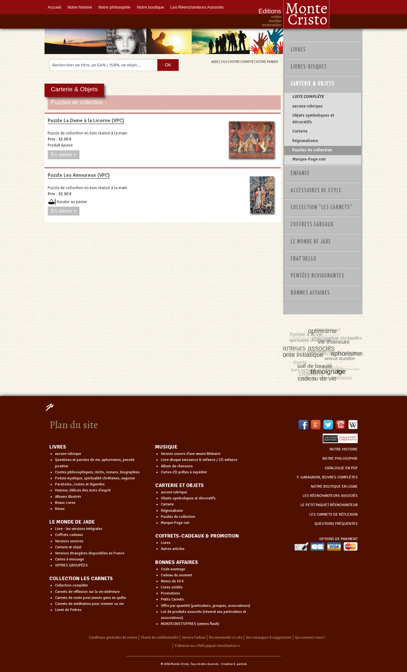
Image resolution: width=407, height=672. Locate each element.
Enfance (300, 173)
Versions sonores (69, 541)
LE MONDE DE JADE (72, 522)
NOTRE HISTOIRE (344, 449)
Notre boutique (150, 7)
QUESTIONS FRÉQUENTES (336, 523)
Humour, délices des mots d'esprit (83, 490)
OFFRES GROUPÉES (71, 565)
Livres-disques (309, 67)
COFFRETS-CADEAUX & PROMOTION (197, 536)
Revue (60, 508)
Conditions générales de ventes (113, 637)
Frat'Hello (303, 259)
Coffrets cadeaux (69, 534)
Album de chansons (177, 466)
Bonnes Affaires (310, 293)
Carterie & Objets (313, 84)
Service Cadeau (194, 637)
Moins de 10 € (172, 581)
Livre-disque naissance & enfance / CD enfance (199, 459)
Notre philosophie (114, 7)
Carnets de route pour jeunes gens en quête (90, 597)
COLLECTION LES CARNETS (81, 578)
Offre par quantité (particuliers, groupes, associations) (205, 605)
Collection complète (71, 585)
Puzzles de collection (312, 150)
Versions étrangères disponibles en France (89, 553)
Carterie (299, 131)
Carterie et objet (68, 547)
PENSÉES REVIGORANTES (317, 276)
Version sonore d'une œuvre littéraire (190, 453)
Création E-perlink (234, 664)
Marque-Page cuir (309, 159)
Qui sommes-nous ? (310, 637)
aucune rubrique (307, 106)
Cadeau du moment (176, 575)
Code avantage (173, 569)
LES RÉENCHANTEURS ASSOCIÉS (330, 495)
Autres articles (172, 548)
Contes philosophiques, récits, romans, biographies (97, 472)
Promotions (170, 593)
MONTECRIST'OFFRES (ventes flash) (190, 623)
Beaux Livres (65, 502)
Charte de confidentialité (160, 637)
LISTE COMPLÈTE (308, 96)
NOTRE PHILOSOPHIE (340, 458)
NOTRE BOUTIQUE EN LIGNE (334, 486)
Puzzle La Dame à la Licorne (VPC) (86, 120)
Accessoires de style (316, 191)
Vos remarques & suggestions (269, 637)
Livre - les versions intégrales (78, 528)
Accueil (54, 7)
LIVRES (57, 447)
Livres (298, 50)
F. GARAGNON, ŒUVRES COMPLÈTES (327, 477)
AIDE (214, 61)
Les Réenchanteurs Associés (197, 7)
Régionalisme (305, 140)
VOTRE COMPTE (242, 61)
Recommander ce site (226, 637)
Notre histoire (79, 7)
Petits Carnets (172, 599)
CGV (224, 61)
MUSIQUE (166, 447)
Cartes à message (69, 559)
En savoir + (63, 154)
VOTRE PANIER (267, 61)
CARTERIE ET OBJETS (179, 485)
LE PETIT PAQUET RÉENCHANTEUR (329, 505)
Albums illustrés (68, 496)
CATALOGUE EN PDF (341, 468)
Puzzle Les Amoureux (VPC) (79, 175)
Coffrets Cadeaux (312, 225)
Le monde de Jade (311, 242)
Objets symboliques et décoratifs (313, 118)
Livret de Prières (68, 609)
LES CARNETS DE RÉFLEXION (333, 514)
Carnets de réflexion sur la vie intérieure (87, 591)
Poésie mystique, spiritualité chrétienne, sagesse (95, 478)
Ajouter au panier (72, 201)
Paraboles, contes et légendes (80, 484)
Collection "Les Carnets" (322, 207)
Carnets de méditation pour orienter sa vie (89, 603)
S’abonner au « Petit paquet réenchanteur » (207, 646)
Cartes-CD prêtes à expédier (184, 472)
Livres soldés (172, 587)
